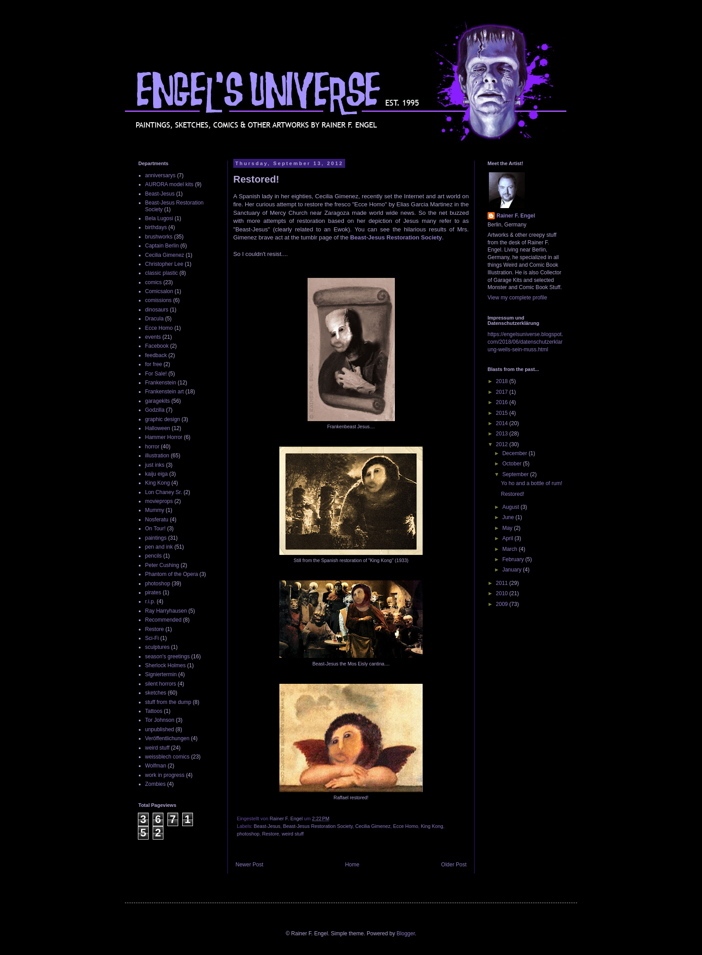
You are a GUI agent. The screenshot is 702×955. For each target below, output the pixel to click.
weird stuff (293, 833)
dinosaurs (156, 310)
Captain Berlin (162, 246)
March (510, 549)
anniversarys (160, 175)
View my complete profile (517, 297)
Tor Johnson (159, 720)
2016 (502, 402)
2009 (502, 604)
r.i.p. (150, 601)
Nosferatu (156, 519)
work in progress (164, 775)
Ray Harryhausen (166, 611)
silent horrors (160, 684)
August (511, 507)
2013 (502, 434)
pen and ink (159, 547)
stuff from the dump (168, 702)
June (508, 517)
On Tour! (155, 528)
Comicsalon (159, 291)
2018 (502, 381)
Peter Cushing (162, 565)
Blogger (406, 933)
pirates (153, 592)
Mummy (154, 510)
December (515, 453)
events (153, 337)
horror (152, 446)
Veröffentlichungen (167, 738)
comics (153, 282)
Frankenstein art (164, 391)
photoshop (248, 833)
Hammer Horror (163, 437)
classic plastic (161, 273)
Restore (270, 833)
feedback (156, 355)
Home (352, 864)
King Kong (432, 826)
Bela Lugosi (159, 218)
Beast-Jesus (267, 826)
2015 (502, 413)
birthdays (156, 227)
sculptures (157, 647)
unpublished (159, 729)
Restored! (512, 494)
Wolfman (155, 766)
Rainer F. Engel (516, 216)
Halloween (157, 428)
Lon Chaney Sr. (163, 492)
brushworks (158, 237)
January (512, 570)
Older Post (454, 864)
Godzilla (154, 410)
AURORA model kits (169, 184)
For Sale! (156, 374)
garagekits (157, 401)
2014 (502, 423)
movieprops (159, 501)
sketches (155, 693)
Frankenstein (160, 382)
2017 (502, 392)
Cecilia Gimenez (372, 826)
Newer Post (249, 864)
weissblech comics (167, 757)
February (513, 559)
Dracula (154, 318)
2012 (502, 444)
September (516, 474)
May (508, 528)
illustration (157, 455)
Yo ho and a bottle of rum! (531, 483)
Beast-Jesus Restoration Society (396, 237)
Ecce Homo (405, 826)
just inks (154, 465)
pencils (153, 556)
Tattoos (154, 711)
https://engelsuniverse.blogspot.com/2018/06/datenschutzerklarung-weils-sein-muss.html (525, 342)
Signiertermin (161, 674)
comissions (158, 300)
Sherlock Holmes (165, 665)
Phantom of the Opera (171, 574)
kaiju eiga (156, 474)
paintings (156, 538)
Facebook (157, 346)
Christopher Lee (164, 264)
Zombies (155, 784)
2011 (502, 583)
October (512, 463)
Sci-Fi (152, 638)
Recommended (163, 620)
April (508, 538)
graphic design (162, 419)
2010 (502, 593)
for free (153, 364)
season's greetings (167, 656)
